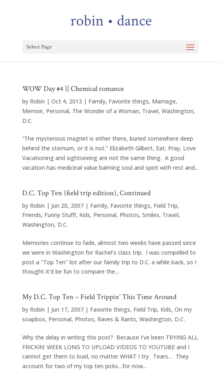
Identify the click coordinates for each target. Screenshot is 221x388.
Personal (57, 111)
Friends (31, 215)
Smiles (150, 215)
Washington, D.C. (45, 224)
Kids (84, 215)
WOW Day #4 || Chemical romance (73, 88)
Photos (129, 215)
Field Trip (165, 205)
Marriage (164, 101)
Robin (37, 101)
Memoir (32, 111)
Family (96, 101)
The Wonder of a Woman (105, 111)
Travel (150, 111)
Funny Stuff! (60, 215)
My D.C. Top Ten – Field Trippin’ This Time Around (99, 297)
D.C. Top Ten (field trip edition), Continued (86, 193)
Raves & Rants (116, 319)
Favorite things (129, 101)
